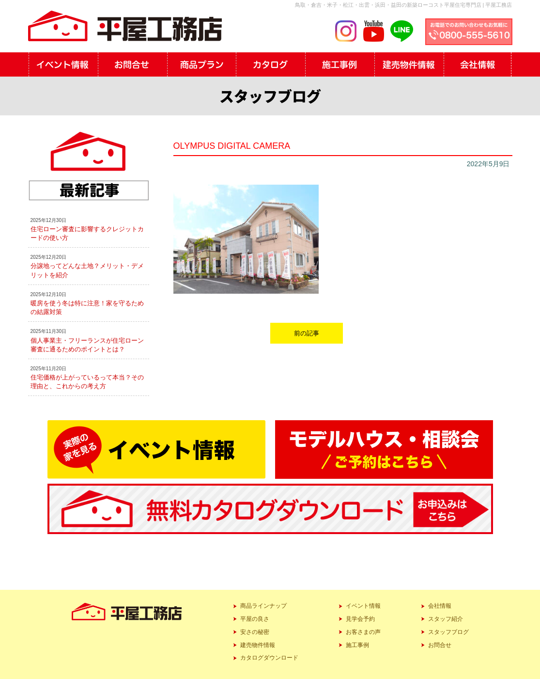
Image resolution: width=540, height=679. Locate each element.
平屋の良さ (254, 619)
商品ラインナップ (263, 605)
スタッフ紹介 (445, 619)
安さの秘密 (254, 632)
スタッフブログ (448, 632)
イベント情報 (363, 605)
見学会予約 (360, 619)
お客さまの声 (363, 632)
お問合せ (439, 645)
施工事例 (357, 645)
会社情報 (439, 605)
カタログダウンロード (269, 657)
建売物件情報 (257, 645)
